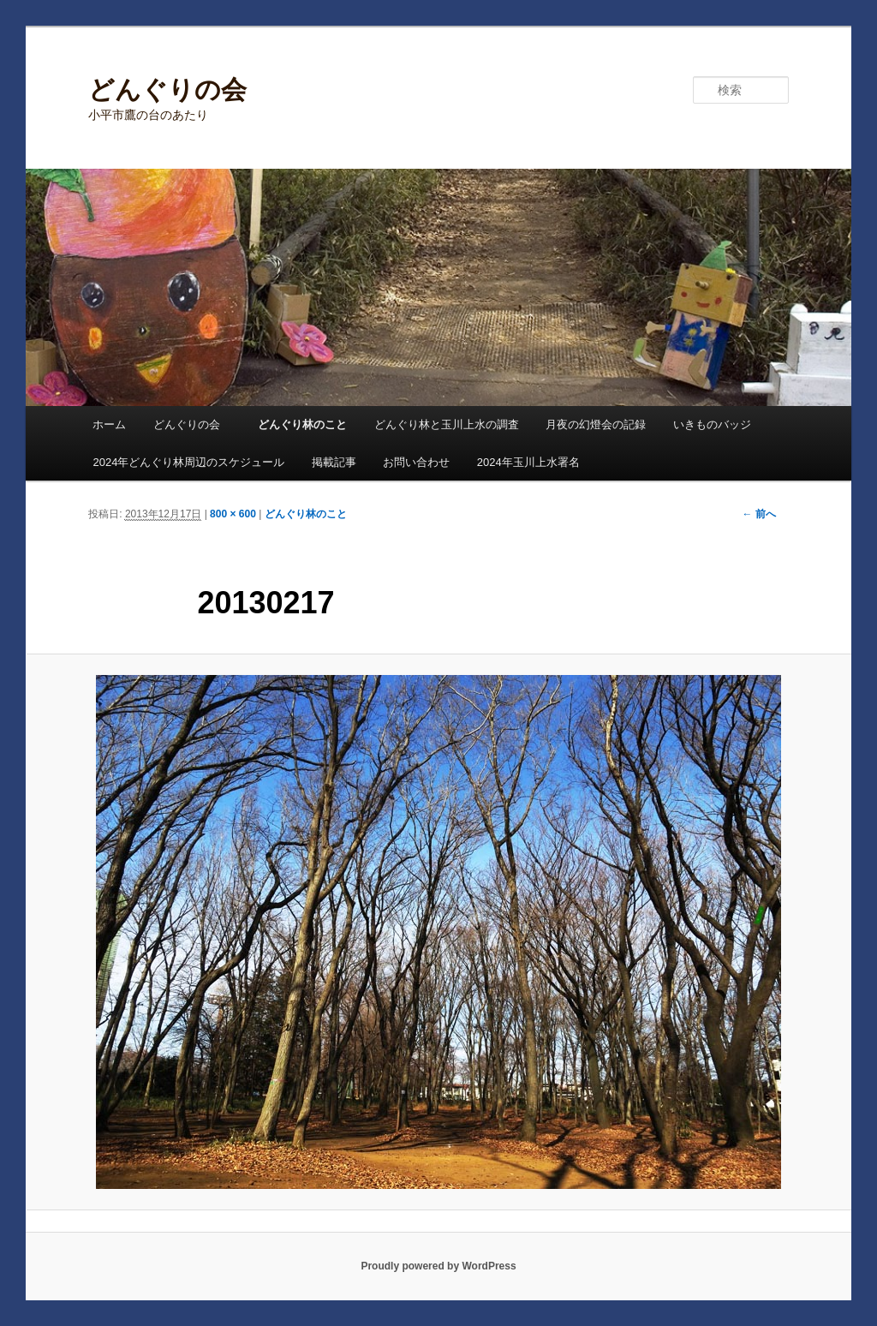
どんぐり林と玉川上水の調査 (446, 424)
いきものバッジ (712, 424)
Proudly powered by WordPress (438, 1266)
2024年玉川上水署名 (528, 462)
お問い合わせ (416, 462)
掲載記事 (334, 462)
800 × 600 (233, 514)
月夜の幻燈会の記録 (596, 424)
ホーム (109, 424)
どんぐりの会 (167, 89)
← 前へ (758, 514)
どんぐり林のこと (302, 424)
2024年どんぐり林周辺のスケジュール (188, 462)
